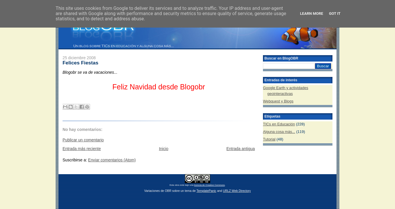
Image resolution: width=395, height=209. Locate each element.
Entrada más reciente (82, 148)
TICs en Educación (279, 124)
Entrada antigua (240, 148)
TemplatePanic (206, 190)
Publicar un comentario (83, 140)
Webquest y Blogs (278, 101)
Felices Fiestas (80, 63)
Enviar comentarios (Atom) (112, 160)
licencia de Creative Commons (209, 185)
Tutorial (269, 139)
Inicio (163, 148)
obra (177, 185)
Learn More (311, 13)
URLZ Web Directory (237, 190)
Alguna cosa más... (279, 131)
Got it (335, 13)
